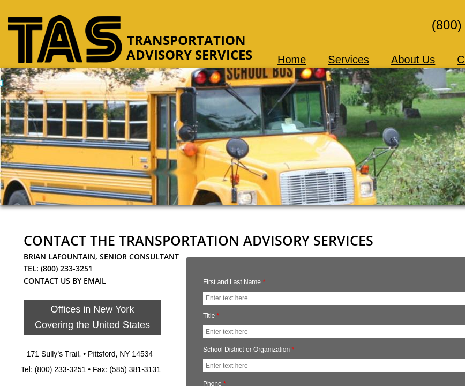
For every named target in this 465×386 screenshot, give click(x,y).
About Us (413, 59)
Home (292, 59)
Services (348, 59)
